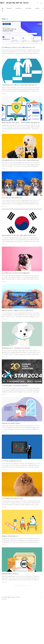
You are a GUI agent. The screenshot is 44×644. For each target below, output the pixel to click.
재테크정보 (28, 8)
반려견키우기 (18, 8)
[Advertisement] (22, 600)
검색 (38, 3)
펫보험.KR (9, 8)
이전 (15, 586)
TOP (41, 618)
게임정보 (37, 8)
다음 (29, 586)
